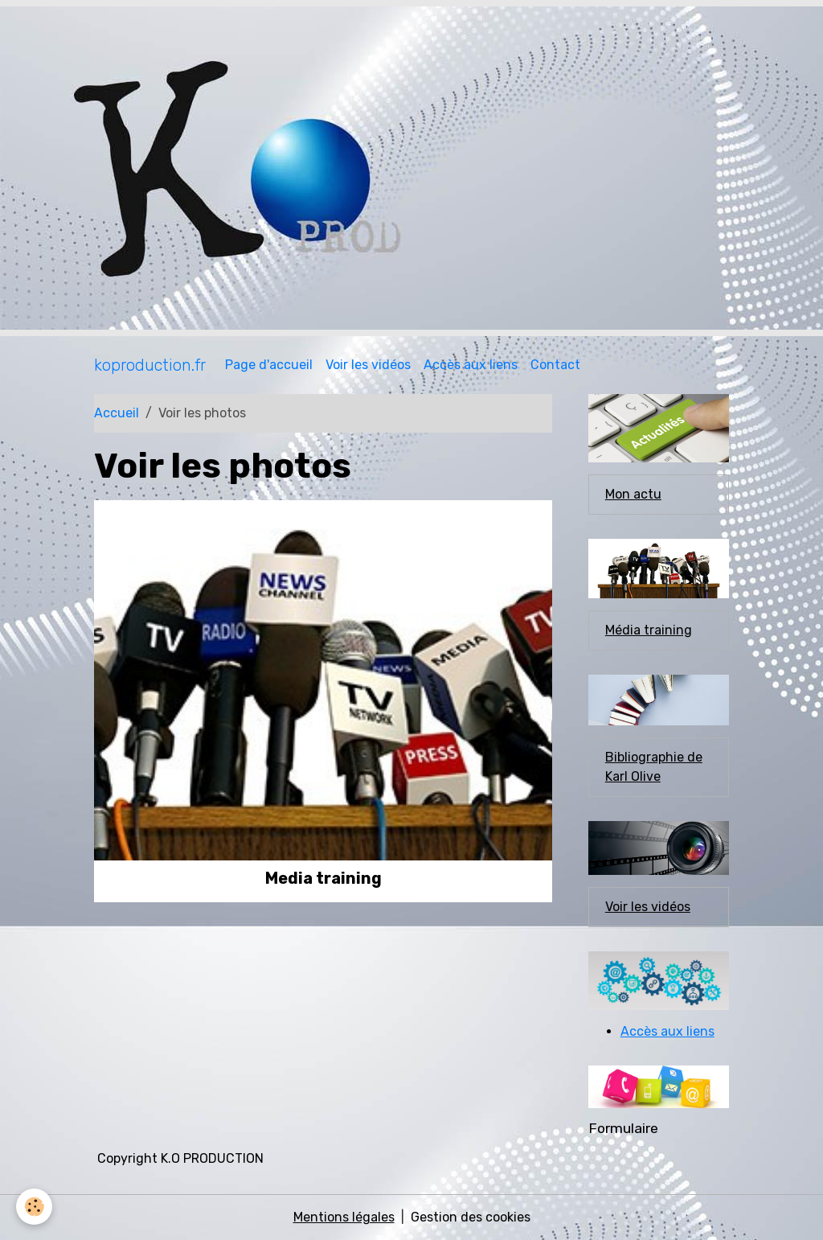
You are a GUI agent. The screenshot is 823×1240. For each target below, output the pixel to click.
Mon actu (633, 494)
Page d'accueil (269, 364)
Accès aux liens (471, 364)
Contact (555, 364)
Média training (648, 630)
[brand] (150, 365)
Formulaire (623, 1128)
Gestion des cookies (470, 1217)
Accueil (116, 413)
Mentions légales (344, 1217)
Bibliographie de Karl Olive (653, 766)
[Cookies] (34, 1207)
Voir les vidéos (368, 364)
